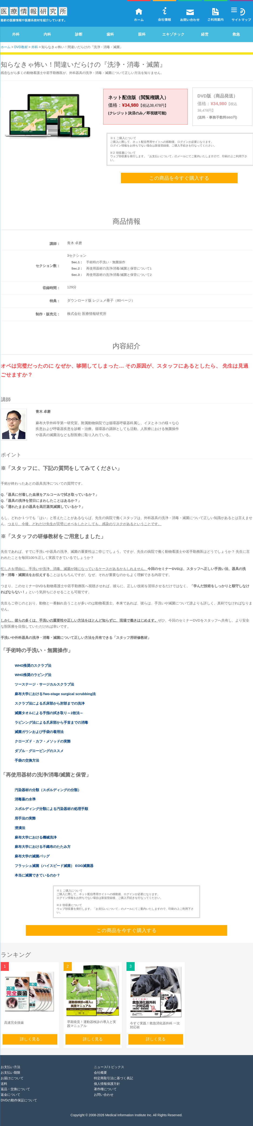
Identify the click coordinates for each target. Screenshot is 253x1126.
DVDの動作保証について (19, 1094)
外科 (16, 34)
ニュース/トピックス (109, 1061)
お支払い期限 (10, 1066)
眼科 (142, 34)
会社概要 (100, 1066)
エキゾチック (173, 34)
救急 (236, 34)
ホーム (5, 47)
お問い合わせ (103, 1088)
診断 (78, 34)
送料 (4, 1077)
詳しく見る (30, 1033)
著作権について (105, 1083)
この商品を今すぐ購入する (179, 172)
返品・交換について (15, 1083)
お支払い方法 (10, 1061)
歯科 (110, 34)
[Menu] (234, 9)
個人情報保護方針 (107, 1077)
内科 (47, 34)
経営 (205, 34)
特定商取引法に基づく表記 (113, 1072)
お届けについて (12, 1072)
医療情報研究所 (34, 15)
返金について (10, 1088)
